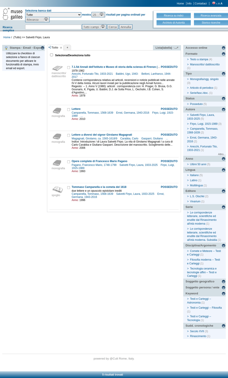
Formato (191, 53)
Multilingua (196, 185)
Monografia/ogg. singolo (204, 79)
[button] (98, 14)
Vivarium (195, 201)
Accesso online (196, 47)
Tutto (55, 47)
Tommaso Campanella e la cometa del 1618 (99, 187)
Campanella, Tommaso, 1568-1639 (93, 112)
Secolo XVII (197, 331)
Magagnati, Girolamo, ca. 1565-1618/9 (95, 138)
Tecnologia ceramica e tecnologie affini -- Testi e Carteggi (202, 272)
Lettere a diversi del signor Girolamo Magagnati (102, 134)
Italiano (194, 175)
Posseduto (196, 104)
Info (189, 3)
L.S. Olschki (197, 196)
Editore (190, 191)
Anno (189, 158)
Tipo (188, 73)
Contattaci (201, 3)
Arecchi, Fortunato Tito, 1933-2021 (93, 73)
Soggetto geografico (199, 281)
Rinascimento (198, 336)
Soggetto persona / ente (202, 287)
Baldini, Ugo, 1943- (127, 73)
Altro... (222, 154)
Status (190, 98)
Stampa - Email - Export (23, 48)
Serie (189, 207)
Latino (193, 180)
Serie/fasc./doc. (199, 92)
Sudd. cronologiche (199, 325)
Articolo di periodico (201, 87)
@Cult (114, 358)
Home (180, 3)
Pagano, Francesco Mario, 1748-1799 (94, 165)
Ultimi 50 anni (198, 164)
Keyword (191, 293)
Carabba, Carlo (129, 138)
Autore (190, 109)
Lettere (76, 109)
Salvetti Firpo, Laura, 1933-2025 (139, 165)
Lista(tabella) (167, 47)
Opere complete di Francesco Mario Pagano (99, 161)
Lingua (190, 169)
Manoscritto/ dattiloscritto (205, 64)
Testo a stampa (199, 59)
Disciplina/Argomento (200, 245)
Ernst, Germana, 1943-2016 (133, 112)
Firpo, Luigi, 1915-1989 (204, 123)
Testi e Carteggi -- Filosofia (206, 307)
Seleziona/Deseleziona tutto (72, 55)
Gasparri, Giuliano (152, 138)
